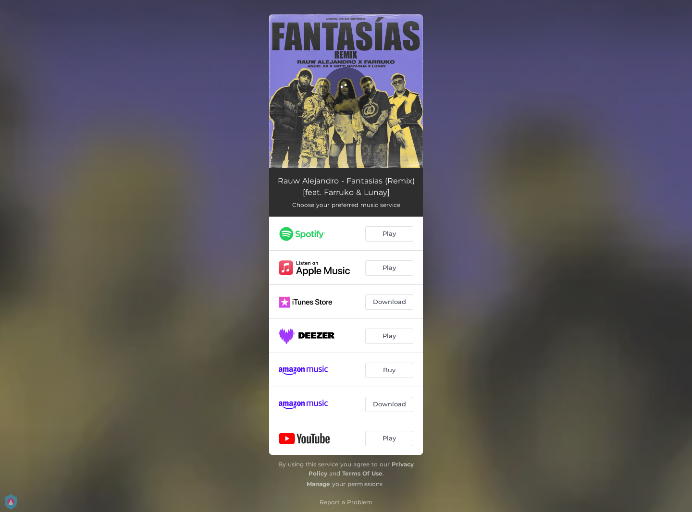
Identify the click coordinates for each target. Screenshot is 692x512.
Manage (318, 484)
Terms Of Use (362, 473)
